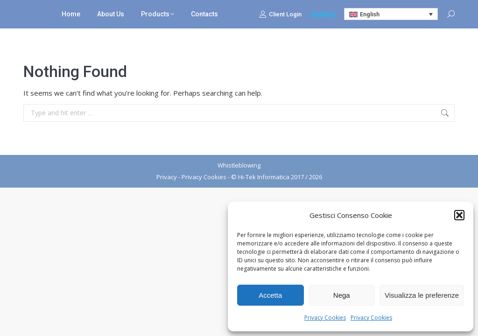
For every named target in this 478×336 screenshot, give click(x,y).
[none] (391, 14)
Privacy (166, 177)
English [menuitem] (370, 14)
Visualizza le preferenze (422, 295)
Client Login (280, 14)
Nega (341, 295)
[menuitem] (391, 14)
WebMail (323, 14)
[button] (459, 215)
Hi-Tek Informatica (263, 177)
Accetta (270, 295)
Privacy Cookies (325, 318)
